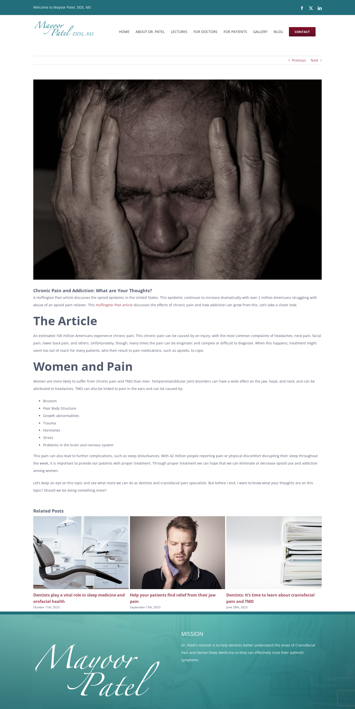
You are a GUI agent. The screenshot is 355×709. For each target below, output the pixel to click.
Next (314, 60)
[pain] (177, 180)
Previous (299, 60)
